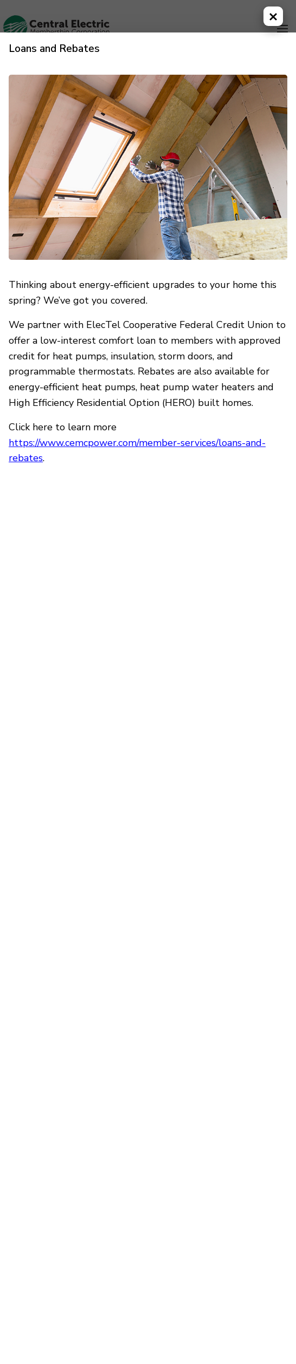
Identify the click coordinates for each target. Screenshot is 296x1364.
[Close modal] (273, 16)
